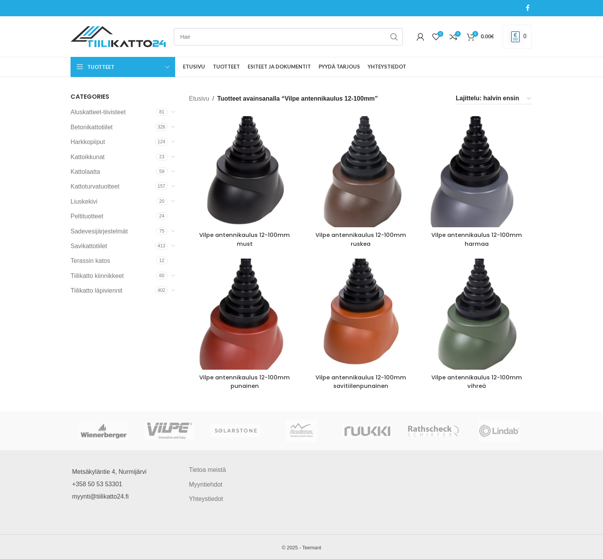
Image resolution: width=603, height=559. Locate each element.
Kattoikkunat (88, 157)
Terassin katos (90, 260)
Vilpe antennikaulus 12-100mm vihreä (478, 380)
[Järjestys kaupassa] (493, 99)
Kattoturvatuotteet (95, 186)
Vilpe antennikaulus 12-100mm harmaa (478, 237)
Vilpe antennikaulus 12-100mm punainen (243, 380)
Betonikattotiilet (92, 127)
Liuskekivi (84, 201)
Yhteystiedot (206, 497)
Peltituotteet (87, 216)
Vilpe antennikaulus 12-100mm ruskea (361, 237)
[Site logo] (118, 36)
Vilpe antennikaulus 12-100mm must (243, 237)
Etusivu (199, 98)
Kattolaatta (85, 171)
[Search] (288, 37)
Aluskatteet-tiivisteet (98, 112)
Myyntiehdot (205, 483)
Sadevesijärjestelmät (99, 231)
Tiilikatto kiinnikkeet (97, 276)
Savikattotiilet (89, 246)
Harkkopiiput (88, 142)
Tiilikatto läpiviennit (96, 290)
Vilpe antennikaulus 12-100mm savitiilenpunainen (361, 380)
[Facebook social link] (528, 8)
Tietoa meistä (207, 469)
